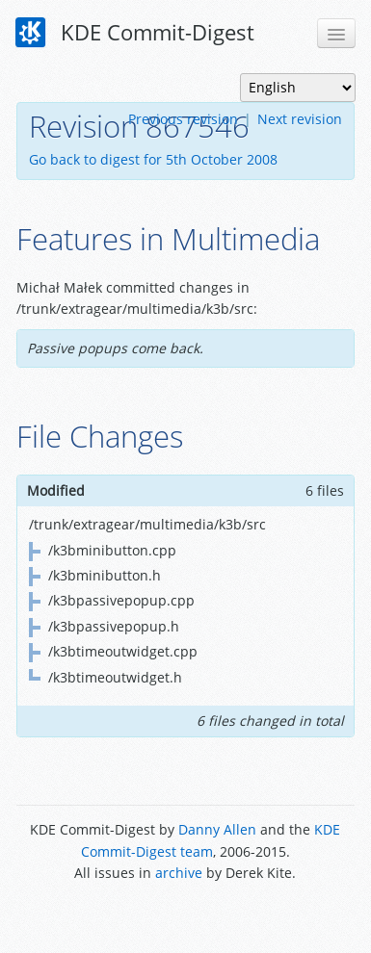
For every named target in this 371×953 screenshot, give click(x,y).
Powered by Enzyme (185, 917)
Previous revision (183, 119)
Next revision (299, 119)
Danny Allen (217, 829)
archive (178, 872)
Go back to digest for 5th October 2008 (153, 159)
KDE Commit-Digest (134, 32)
